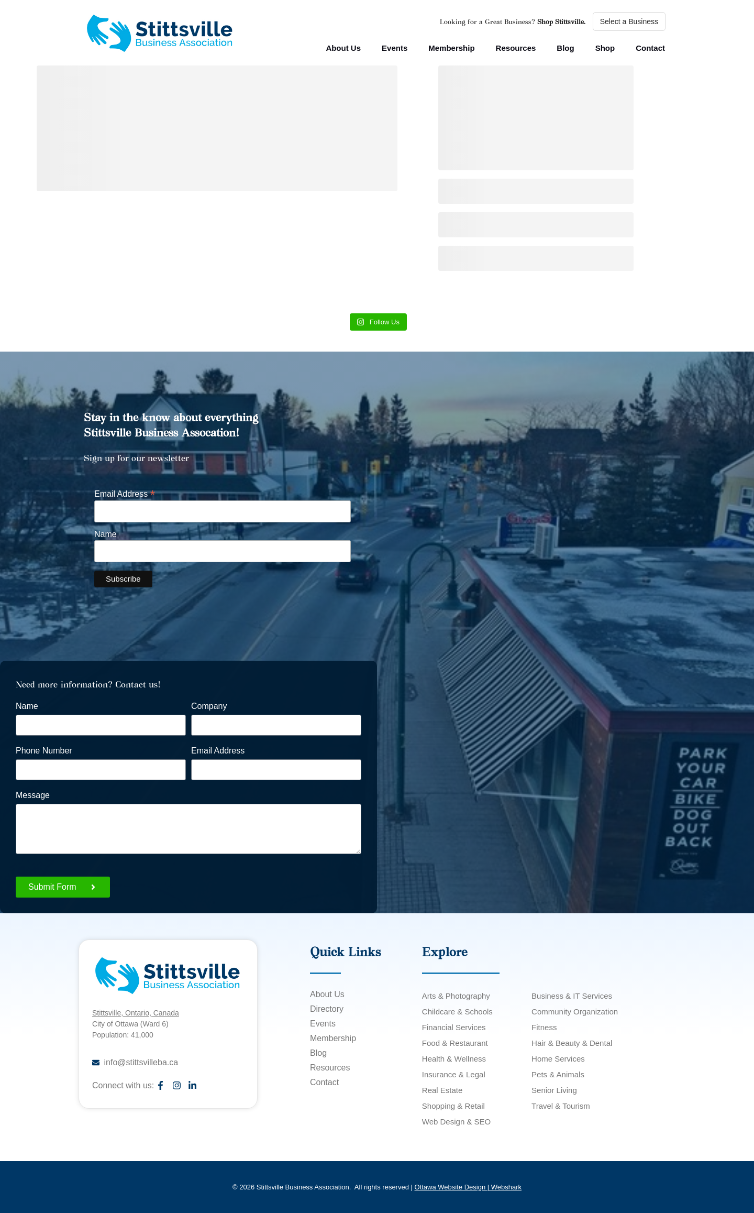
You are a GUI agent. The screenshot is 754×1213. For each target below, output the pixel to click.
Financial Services (454, 1027)
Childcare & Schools (457, 1011)
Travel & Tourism (560, 1105)
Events (394, 47)
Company (209, 706)
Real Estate (442, 1090)
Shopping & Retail (453, 1105)
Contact (650, 47)
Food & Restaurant (455, 1043)
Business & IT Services (571, 995)
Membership (451, 47)
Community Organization (574, 1011)
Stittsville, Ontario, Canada (135, 1013)
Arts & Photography (456, 995)
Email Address (124, 493)
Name (105, 534)
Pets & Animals (557, 1074)
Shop (605, 47)
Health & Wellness (454, 1058)
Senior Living (554, 1090)
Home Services (558, 1058)
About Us (343, 47)
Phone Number (44, 751)
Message (33, 795)
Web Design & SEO (456, 1121)
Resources (516, 47)
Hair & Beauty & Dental (571, 1043)
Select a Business (629, 21)
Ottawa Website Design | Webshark (468, 1187)
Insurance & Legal (453, 1074)
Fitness (544, 1027)
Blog (565, 47)
